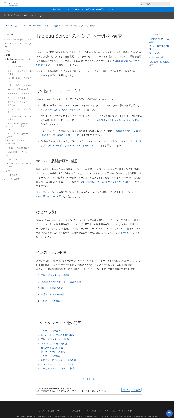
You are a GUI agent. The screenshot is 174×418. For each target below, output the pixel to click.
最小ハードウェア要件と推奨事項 (57, 335)
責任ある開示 (76, 411)
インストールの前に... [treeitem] (17, 66)
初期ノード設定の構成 (52, 288)
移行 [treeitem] (7, 170)
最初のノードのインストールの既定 (58, 360)
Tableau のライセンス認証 (54, 343)
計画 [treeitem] (7, 51)
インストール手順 (157, 57)
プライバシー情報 (63, 411)
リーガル (41, 411)
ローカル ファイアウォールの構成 (57, 368)
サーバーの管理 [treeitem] (12, 179)
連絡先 (93, 411)
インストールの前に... (124, 232)
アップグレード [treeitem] (13, 159)
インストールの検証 (51, 301)
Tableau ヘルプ (12, 26)
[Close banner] (171, 9)
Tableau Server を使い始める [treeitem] (18, 39)
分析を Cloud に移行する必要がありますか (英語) (104, 181)
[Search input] (157, 4)
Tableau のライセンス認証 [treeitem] (20, 85)
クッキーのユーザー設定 (107, 411)
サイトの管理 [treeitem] (11, 175)
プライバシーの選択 (125, 411)
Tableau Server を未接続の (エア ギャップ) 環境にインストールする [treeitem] (18, 126)
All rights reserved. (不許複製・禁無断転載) (48, 416)
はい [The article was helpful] (125, 390)
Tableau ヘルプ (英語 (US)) (84, 9)
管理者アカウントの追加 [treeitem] (19, 93)
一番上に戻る (89, 379)
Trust (86, 411)
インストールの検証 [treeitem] (17, 98)
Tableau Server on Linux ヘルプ (37, 26)
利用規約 (51, 411)
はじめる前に (155, 53)
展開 (56, 26)
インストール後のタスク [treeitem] (17, 148)
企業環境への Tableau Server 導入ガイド (117, 120)
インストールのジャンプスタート (57, 109)
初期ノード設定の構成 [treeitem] (18, 89)
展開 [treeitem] (7, 55)
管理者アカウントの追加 (53, 294)
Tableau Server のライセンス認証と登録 (61, 281)
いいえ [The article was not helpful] (136, 390)
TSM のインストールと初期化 (55, 275)
